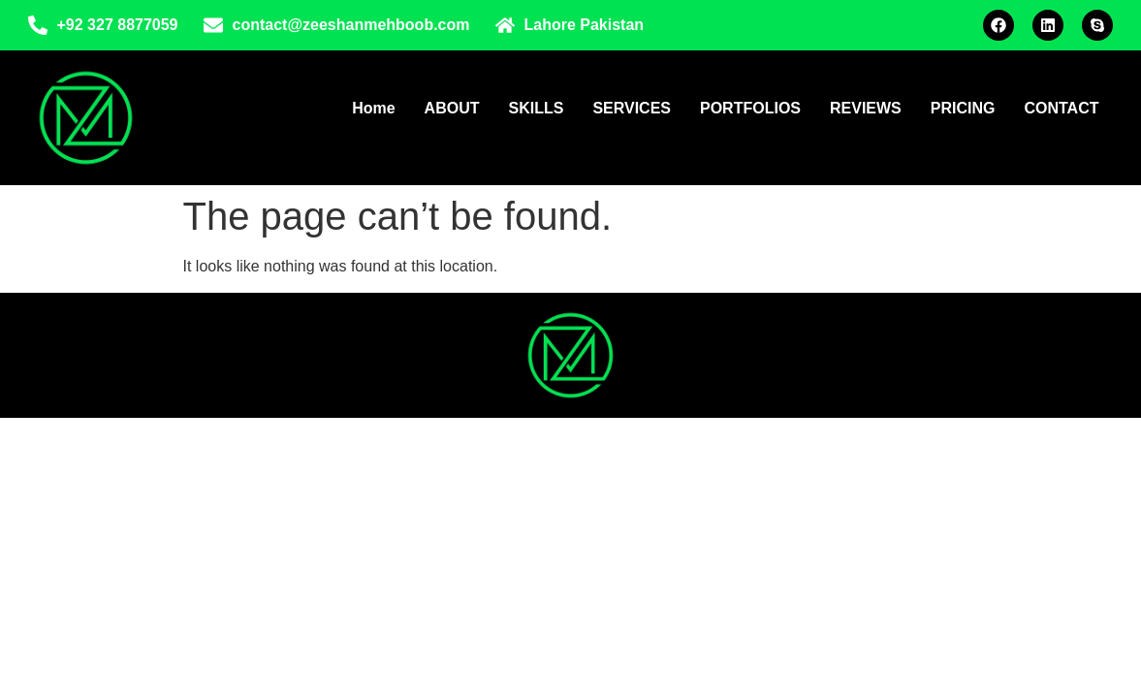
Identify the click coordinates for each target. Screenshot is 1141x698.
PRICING (963, 108)
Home (373, 108)
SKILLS (535, 108)
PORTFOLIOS (750, 108)
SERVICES (631, 108)
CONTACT (1061, 108)
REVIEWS (866, 108)
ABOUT (452, 108)
